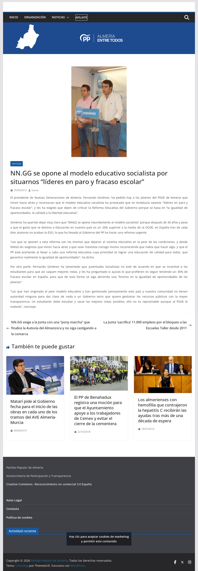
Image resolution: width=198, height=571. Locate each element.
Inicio (13, 17)
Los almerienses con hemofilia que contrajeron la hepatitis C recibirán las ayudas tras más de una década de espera (162, 410)
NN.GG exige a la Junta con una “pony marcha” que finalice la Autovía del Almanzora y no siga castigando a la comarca (51, 328)
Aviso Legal (14, 500)
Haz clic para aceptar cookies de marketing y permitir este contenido (99, 539)
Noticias (58, 17)
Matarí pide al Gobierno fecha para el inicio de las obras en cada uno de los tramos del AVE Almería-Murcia (34, 412)
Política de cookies (19, 517)
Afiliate (81, 17)
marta (35, 190)
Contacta (12, 509)
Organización (35, 17)
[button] (67, 17)
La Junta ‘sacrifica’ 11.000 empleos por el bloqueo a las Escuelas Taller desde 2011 (147, 325)
